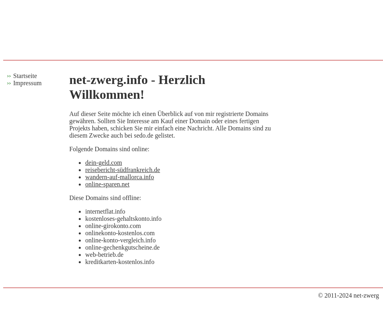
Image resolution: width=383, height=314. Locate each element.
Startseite (25, 75)
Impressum (27, 83)
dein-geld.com (103, 162)
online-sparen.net (107, 184)
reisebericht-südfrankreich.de (122, 169)
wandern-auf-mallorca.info (119, 177)
